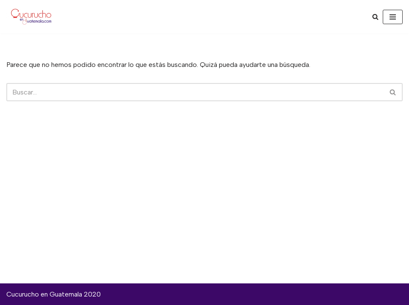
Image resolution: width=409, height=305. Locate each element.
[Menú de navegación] (393, 17)
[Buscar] (375, 17)
